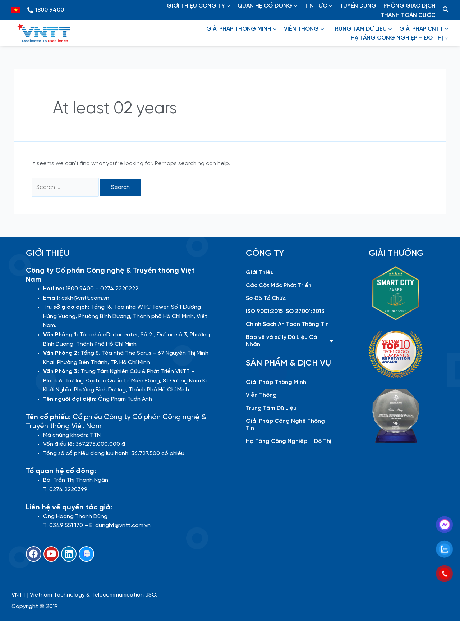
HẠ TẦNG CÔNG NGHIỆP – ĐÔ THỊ (399, 38)
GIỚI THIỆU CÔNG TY (198, 6)
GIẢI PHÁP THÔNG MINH (241, 29)
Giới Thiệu (260, 272)
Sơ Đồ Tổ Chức (266, 298)
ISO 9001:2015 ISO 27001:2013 (285, 311)
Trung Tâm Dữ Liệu (271, 408)
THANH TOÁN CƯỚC (408, 15)
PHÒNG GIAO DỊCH (409, 6)
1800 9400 (49, 10)
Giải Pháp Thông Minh (276, 382)
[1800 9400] (30, 10)
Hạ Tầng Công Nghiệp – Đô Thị (288, 441)
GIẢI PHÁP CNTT (423, 29)
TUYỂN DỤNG (358, 6)
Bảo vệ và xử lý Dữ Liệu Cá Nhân (289, 341)
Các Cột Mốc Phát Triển (279, 285)
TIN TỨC (318, 6)
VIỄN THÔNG (304, 29)
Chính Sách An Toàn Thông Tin (287, 324)
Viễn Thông (261, 395)
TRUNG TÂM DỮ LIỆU (361, 29)
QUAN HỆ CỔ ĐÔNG (268, 6)
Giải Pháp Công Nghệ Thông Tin (285, 424)
